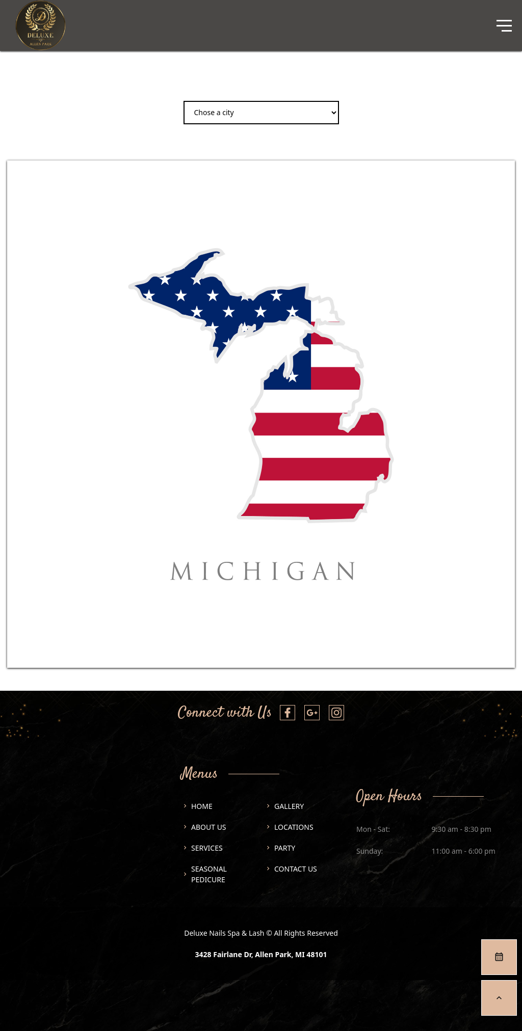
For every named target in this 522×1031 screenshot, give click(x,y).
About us (208, 827)
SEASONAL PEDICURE (209, 874)
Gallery (289, 806)
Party (284, 848)
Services (207, 848)
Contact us (295, 869)
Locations (294, 827)
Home (202, 806)
